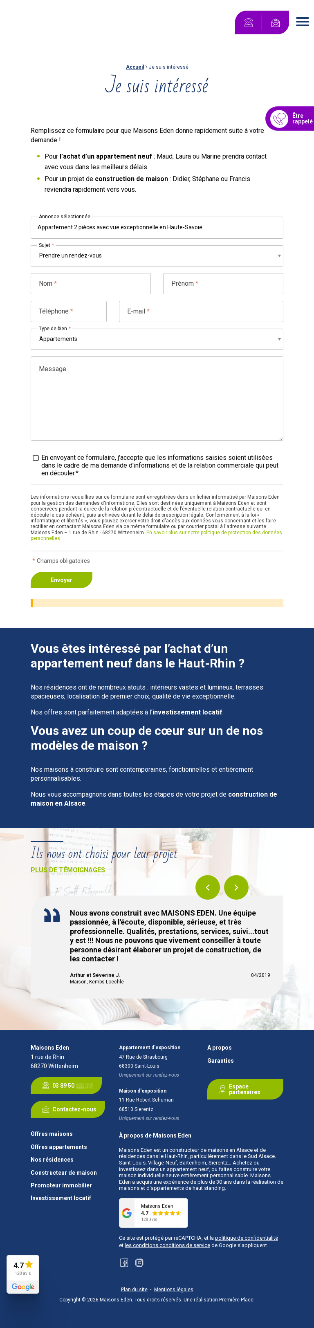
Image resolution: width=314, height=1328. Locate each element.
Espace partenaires (238, 1089)
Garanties (220, 1061)
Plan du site (134, 1289)
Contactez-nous (67, 1109)
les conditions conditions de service (167, 1245)
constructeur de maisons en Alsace (211, 1150)
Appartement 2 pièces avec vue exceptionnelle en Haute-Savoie (120, 227)
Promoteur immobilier (61, 1185)
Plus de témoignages (68, 870)
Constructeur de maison (64, 1173)
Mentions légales (173, 1289)
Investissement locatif (61, 1198)
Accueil (135, 67)
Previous (207, 887)
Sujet (46, 245)
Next (236, 887)
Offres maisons (52, 1134)
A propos (219, 1048)
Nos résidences (52, 1160)
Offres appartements (59, 1147)
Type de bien (55, 328)
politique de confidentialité (246, 1238)
